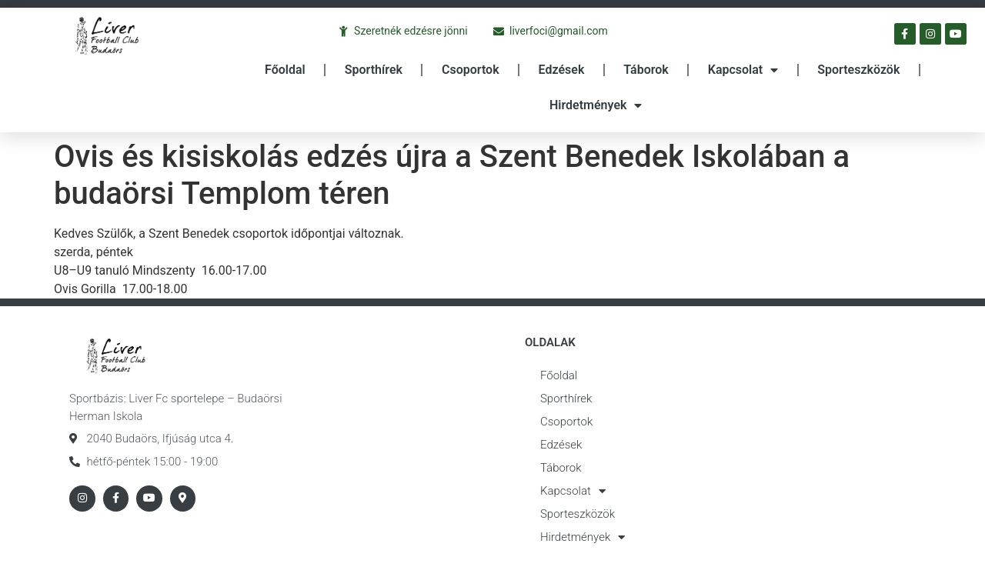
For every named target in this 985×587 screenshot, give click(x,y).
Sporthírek (373, 69)
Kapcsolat (743, 70)
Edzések (562, 69)
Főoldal (285, 69)
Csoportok (470, 69)
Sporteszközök (858, 69)
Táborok (645, 69)
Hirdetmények (595, 105)
